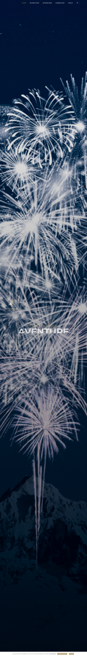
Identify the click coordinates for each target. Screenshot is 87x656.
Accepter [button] (71, 653)
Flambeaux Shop (60, 2)
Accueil (24, 2)
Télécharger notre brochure (43, 347)
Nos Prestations (34, 2)
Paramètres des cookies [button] (62, 653)
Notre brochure (47, 2)
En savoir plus (52, 653)
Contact (70, 2)
